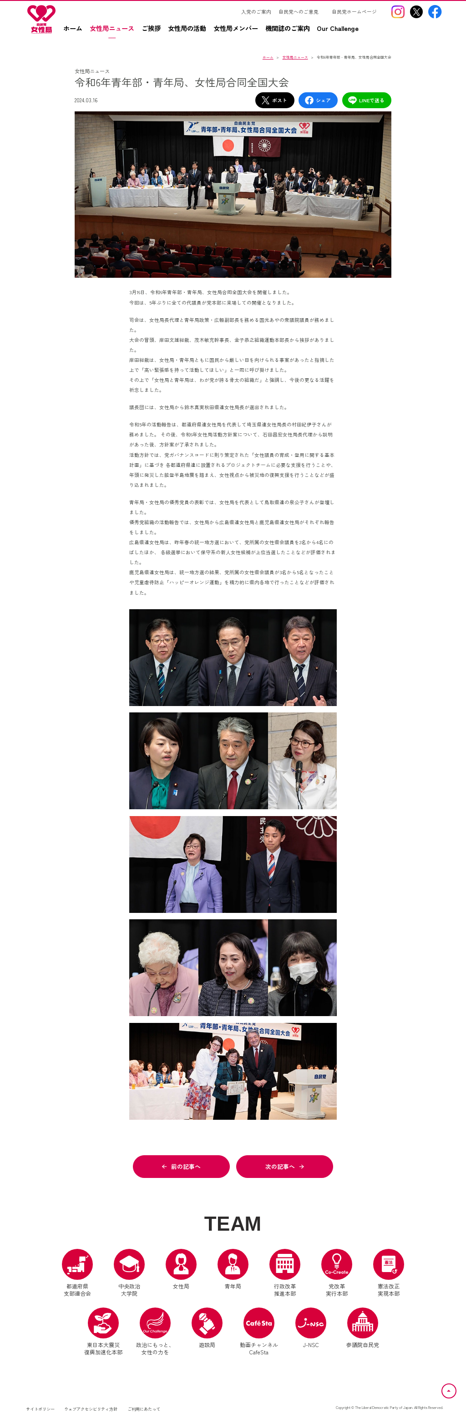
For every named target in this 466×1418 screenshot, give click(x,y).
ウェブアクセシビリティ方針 (90, 1409)
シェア (317, 100)
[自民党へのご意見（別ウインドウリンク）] (302, 12)
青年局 (233, 1269)
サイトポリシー (40, 1409)
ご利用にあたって (143, 1409)
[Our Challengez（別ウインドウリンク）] (341, 31)
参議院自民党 (363, 1328)
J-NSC (310, 1328)
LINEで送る (366, 100)
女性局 (181, 1269)
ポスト (274, 100)
